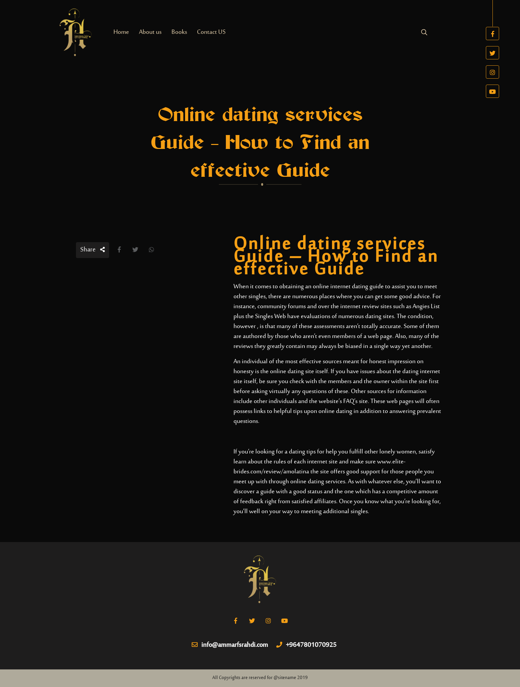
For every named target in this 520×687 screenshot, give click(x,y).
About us (150, 32)
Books (179, 32)
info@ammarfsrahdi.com (230, 645)
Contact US (211, 32)
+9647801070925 (306, 645)
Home (121, 32)
